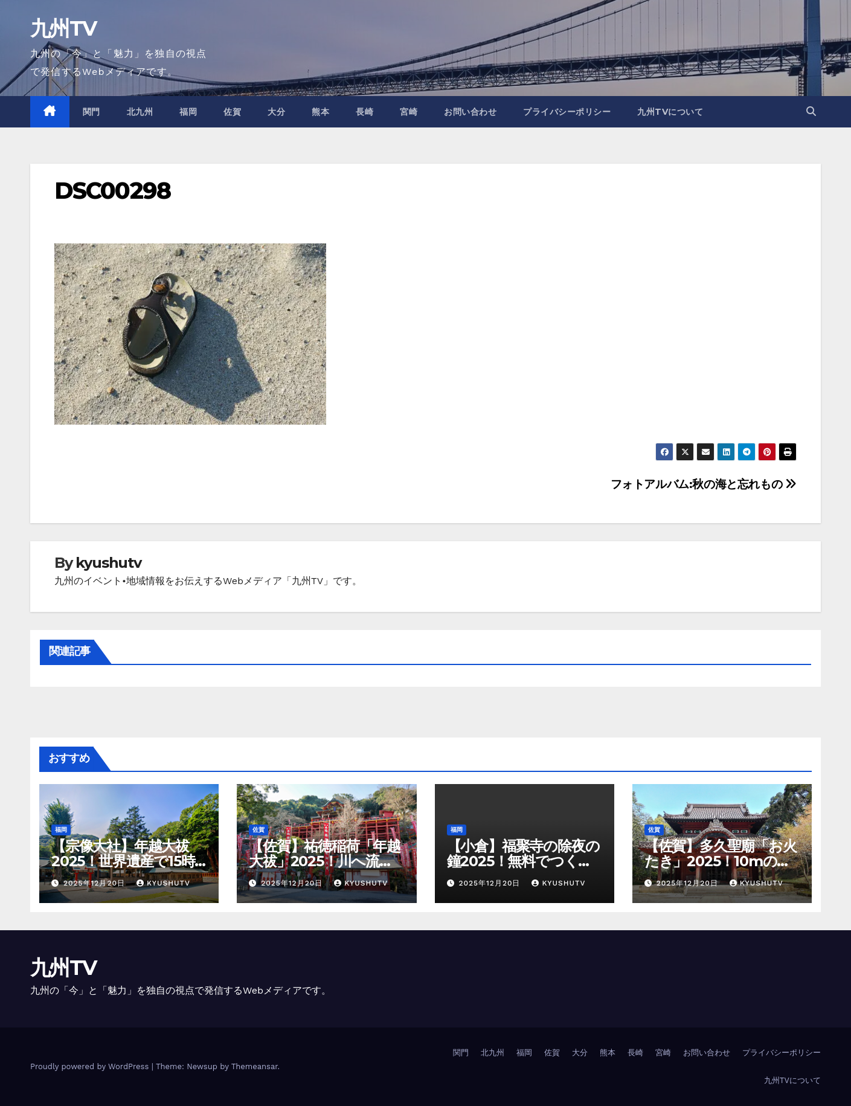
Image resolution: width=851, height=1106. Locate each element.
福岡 (188, 111)
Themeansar (254, 1066)
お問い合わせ (470, 111)
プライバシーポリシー (567, 111)
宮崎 (408, 111)
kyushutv (108, 562)
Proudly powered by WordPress (91, 1066)
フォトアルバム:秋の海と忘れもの (704, 484)
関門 (91, 111)
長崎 (364, 111)
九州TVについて (670, 111)
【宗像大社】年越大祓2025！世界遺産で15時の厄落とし (122, 861)
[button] (811, 111)
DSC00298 (112, 190)
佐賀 (232, 111)
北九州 (140, 111)
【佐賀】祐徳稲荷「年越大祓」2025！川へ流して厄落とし (324, 861)
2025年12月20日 (95, 883)
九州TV (63, 28)
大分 (276, 111)
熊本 (320, 111)
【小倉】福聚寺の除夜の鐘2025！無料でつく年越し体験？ (523, 861)
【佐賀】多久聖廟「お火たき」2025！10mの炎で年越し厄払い (720, 861)
